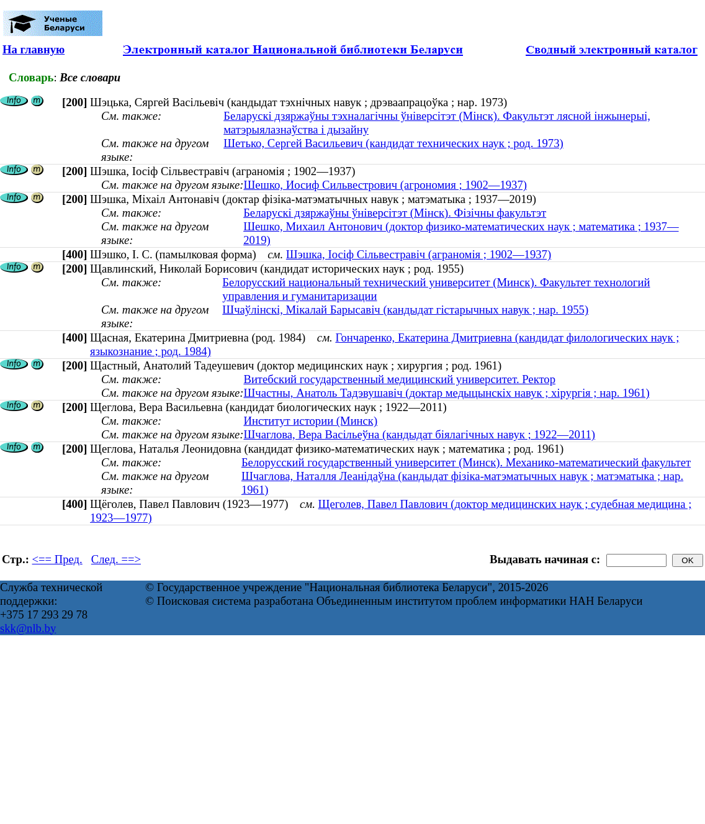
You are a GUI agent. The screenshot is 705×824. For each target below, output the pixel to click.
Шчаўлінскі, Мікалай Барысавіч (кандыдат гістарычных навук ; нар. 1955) (405, 309)
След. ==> (116, 559)
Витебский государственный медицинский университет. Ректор (399, 379)
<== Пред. (57, 559)
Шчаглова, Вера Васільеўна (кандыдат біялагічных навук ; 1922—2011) (419, 434)
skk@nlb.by (28, 628)
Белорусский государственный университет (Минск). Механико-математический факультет (466, 462)
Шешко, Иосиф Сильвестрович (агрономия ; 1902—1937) (385, 184)
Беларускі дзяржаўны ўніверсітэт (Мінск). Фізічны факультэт (394, 212)
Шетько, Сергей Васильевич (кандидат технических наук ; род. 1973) (393, 143)
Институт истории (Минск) (310, 420)
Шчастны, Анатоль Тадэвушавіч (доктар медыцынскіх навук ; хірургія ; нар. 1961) (446, 392)
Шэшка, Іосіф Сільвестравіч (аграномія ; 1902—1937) (418, 254)
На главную (33, 49)
